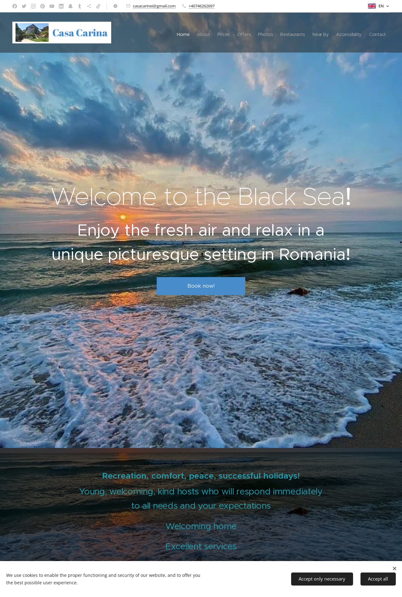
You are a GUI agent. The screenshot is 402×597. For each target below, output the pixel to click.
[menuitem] (152, 32)
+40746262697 (202, 6)
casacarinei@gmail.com (154, 6)
